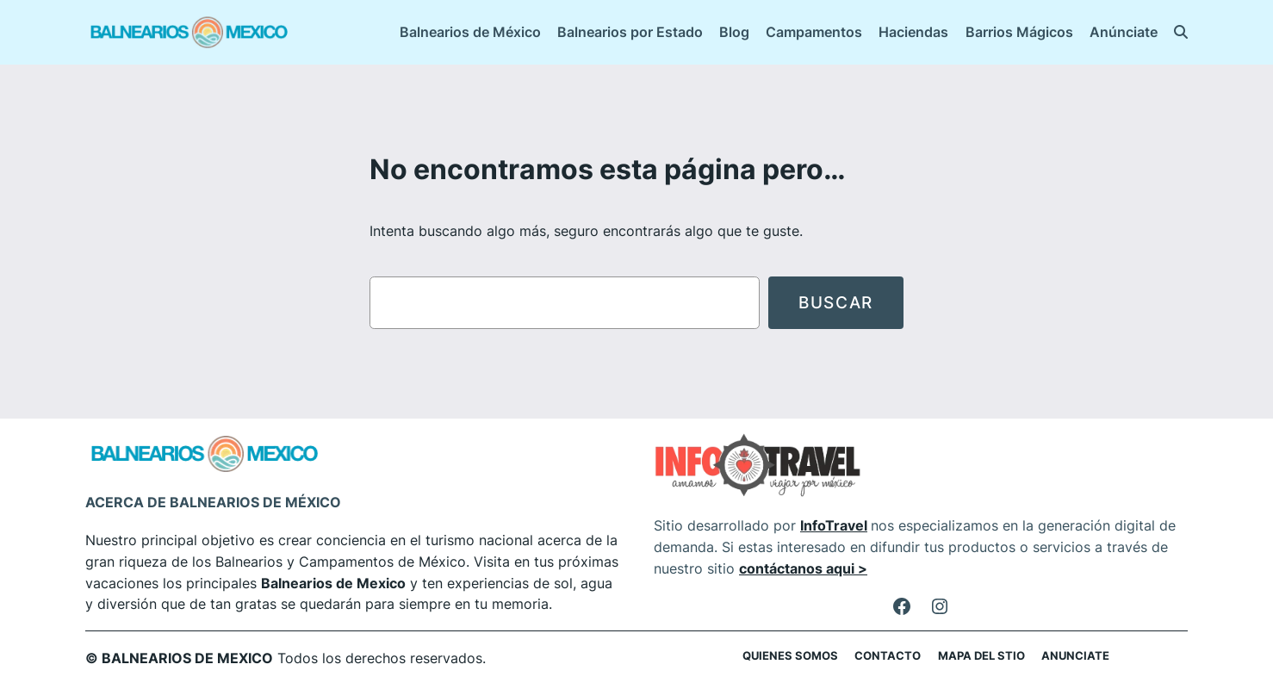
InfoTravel (833, 525)
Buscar (835, 302)
